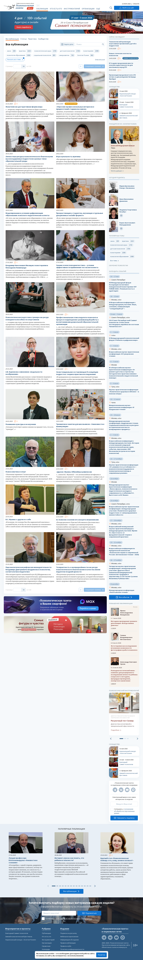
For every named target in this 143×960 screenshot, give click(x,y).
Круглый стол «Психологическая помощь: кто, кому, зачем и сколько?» (116, 859)
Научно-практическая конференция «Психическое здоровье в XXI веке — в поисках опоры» (124, 392)
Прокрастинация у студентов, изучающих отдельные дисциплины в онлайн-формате (79, 214)
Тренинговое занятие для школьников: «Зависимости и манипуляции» (80, 425)
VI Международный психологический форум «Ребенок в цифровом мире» (124, 339)
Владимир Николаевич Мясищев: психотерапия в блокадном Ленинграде (27, 266)
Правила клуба (65, 946)
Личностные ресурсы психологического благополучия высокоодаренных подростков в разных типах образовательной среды (29, 158)
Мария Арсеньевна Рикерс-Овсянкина (127, 187)
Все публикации (12, 39)
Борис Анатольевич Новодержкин (127, 224)
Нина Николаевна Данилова (126, 200)
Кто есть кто (56, 9)
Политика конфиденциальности (72, 949)
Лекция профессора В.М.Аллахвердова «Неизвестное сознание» (23, 860)
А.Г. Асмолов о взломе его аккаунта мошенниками (77, 520)
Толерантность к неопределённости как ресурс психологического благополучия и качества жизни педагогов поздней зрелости (78, 569)
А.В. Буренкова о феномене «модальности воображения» (24, 373)
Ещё (98, 9)
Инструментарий (72, 9)
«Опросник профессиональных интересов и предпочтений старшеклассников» (75, 108)
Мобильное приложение (69, 937)
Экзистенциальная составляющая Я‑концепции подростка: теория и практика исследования (77, 373)
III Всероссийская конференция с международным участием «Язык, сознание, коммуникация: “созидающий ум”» (123, 306)
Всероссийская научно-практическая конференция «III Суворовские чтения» (124, 354)
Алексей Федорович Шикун (123, 145)
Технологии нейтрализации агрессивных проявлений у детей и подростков (122, 44)
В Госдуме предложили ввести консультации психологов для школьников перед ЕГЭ (121, 65)
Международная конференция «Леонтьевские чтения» (121, 591)
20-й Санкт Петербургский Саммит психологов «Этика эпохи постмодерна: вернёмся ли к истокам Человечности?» (124, 323)
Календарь (46, 949)
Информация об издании (69, 940)
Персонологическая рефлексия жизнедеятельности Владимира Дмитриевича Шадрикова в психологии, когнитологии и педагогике (28, 569)
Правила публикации (68, 943)
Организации (88, 9)
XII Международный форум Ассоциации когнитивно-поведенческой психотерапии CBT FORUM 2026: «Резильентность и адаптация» (123, 287)
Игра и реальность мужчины (68, 156)
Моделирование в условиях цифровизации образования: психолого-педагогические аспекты (27, 214)
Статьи (23, 39)
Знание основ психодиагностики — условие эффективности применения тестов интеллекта (77, 266)
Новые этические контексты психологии (120, 54)
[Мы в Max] (133, 789)
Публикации (42, 9)
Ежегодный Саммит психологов (16, 933)
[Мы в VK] (121, 789)
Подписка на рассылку (68, 933)
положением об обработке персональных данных (124, 811)
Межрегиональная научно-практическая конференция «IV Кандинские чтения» (121, 407)
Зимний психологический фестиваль (18, 937)
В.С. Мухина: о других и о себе (18, 519)
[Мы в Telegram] (115, 789)
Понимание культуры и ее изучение (21, 424)
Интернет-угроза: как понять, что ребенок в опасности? (69, 859)
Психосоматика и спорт (16, 472)
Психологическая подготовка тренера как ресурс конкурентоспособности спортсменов (27, 318)
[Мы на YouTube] (127, 789)
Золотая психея (71, 104)
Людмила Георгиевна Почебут (128, 211)
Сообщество (43, 39)
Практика (32, 39)
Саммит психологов (130, 58)
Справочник (46, 946)
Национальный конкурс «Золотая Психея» (20, 940)
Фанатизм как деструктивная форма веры (24, 107)
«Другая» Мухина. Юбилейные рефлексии (74, 472)
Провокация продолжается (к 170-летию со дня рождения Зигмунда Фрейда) (122, 77)
